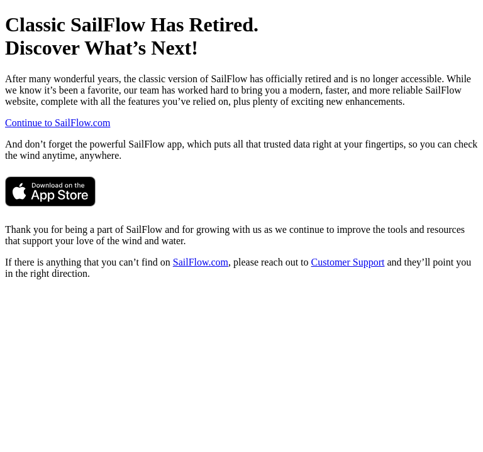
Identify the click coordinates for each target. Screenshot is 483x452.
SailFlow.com (200, 262)
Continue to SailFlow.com (57, 122)
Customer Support (348, 262)
